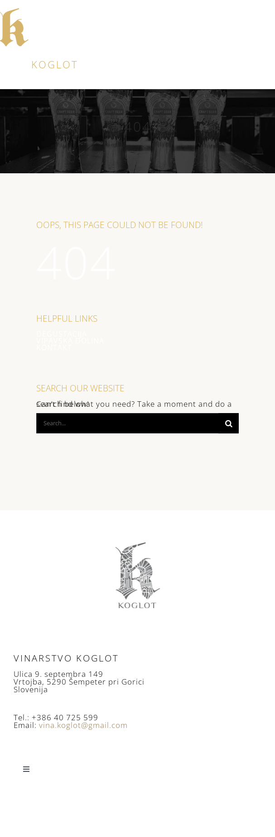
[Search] (228, 423)
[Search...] (127, 423)
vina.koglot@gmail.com (83, 725)
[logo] (15, 10)
